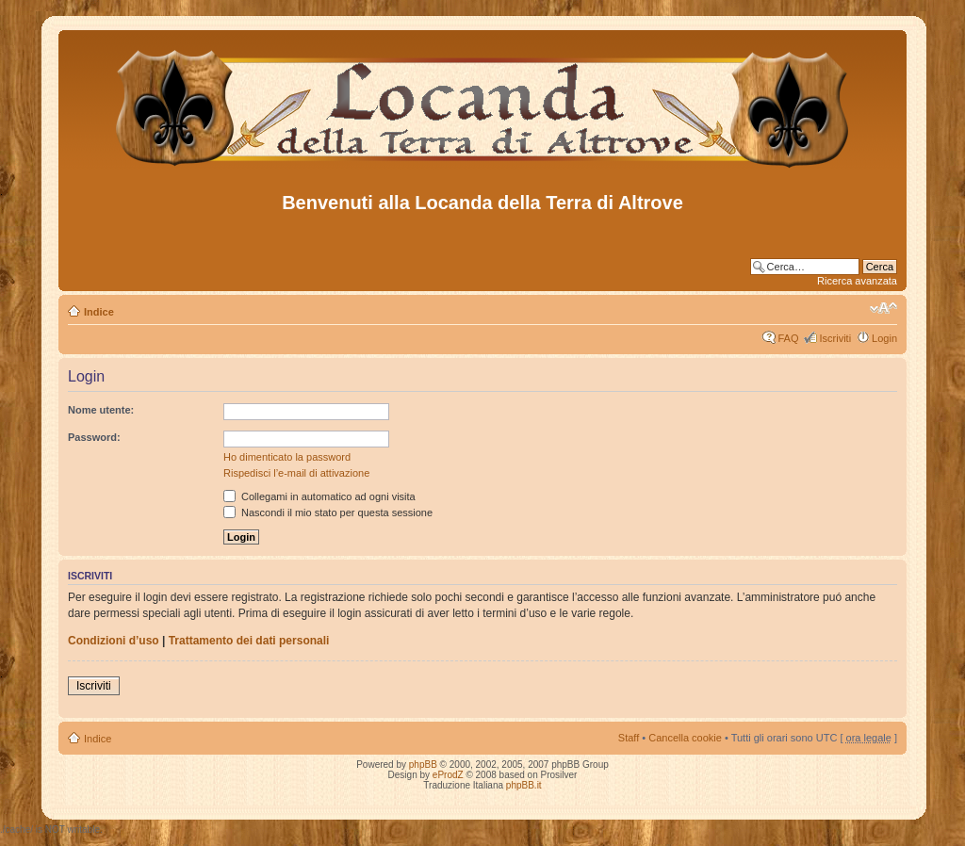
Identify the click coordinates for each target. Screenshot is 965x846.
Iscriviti (835, 338)
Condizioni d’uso (113, 640)
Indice (99, 311)
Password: (94, 437)
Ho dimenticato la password (287, 457)
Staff (628, 737)
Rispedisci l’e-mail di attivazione (296, 473)
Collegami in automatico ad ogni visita (319, 496)
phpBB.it (524, 785)
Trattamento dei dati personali (249, 640)
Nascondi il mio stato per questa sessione (328, 512)
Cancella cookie (685, 737)
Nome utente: (101, 409)
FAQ (787, 338)
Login (884, 338)
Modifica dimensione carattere (883, 308)
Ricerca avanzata (857, 280)
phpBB (423, 764)
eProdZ (448, 775)
